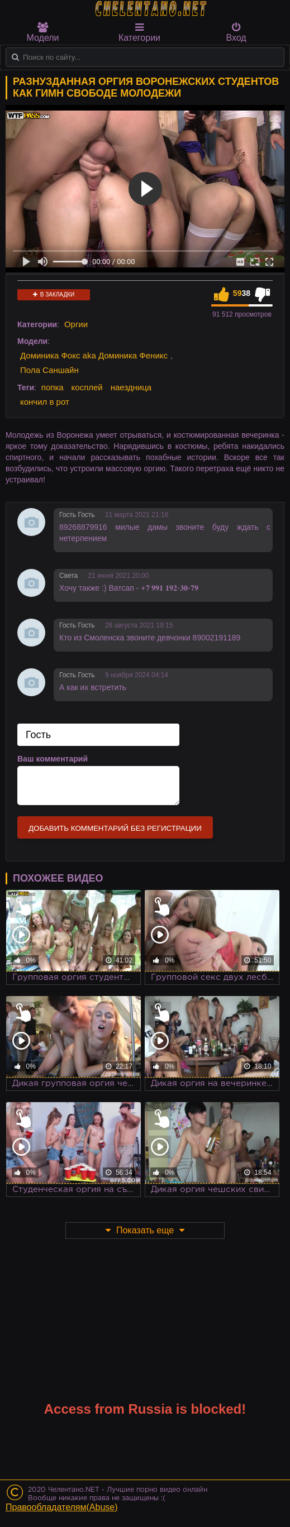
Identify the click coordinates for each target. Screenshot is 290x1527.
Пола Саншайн (49, 370)
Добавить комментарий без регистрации (115, 828)
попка (52, 387)
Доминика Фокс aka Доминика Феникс (94, 355)
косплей (87, 387)
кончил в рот (44, 401)
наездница (131, 387)
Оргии (76, 324)
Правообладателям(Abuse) (62, 1507)
